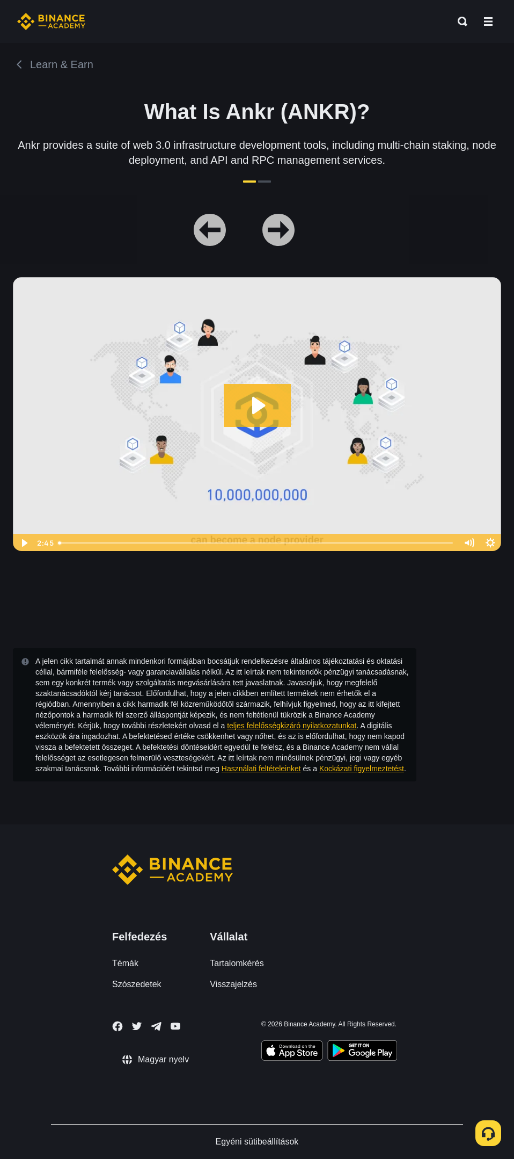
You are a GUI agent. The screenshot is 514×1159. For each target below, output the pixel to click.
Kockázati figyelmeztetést (361, 768)
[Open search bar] (459, 21)
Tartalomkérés (236, 963)
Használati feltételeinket (261, 768)
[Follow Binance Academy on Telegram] (156, 1026)
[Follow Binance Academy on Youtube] (175, 1026)
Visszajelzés (233, 984)
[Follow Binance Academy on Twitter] (136, 1026)
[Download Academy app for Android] (362, 1052)
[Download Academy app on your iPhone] (292, 1052)
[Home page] (51, 21)
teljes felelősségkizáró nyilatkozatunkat (291, 725)
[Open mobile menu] (488, 21)
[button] (488, 21)
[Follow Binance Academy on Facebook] (117, 1026)
